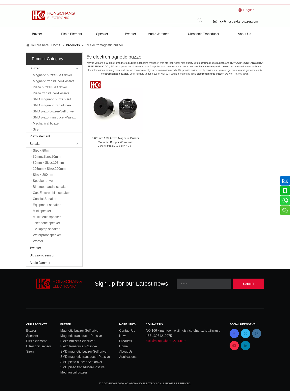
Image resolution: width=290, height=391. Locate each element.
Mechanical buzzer (46, 123)
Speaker (36, 143)
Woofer (38, 241)
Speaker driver (43, 180)
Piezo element (40, 136)
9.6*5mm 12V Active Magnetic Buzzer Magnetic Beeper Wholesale (115, 140)
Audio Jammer (40, 262)
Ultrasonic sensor (42, 255)
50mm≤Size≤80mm (47, 156)
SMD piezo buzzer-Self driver (54, 111)
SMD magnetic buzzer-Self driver (56, 99)
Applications (128, 356)
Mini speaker (42, 211)
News (123, 335)
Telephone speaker (46, 223)
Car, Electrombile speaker (51, 192)
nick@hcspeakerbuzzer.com (166, 341)
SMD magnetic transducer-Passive (57, 105)
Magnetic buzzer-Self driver (52, 75)
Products (125, 341)
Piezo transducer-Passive (51, 93)
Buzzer (35, 68)
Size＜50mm (42, 150)
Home (123, 346)
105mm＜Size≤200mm (49, 168)
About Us (126, 351)
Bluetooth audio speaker (50, 186)
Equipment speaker (47, 205)
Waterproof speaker (47, 235)
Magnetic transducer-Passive (53, 81)
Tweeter (35, 248)
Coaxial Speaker (44, 199)
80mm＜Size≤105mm (48, 162)
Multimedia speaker (47, 217)
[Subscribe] (248, 284)
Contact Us (127, 330)
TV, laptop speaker (46, 229)
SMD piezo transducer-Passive (55, 117)
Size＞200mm (43, 174)
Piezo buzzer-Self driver (50, 87)
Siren (36, 129)
